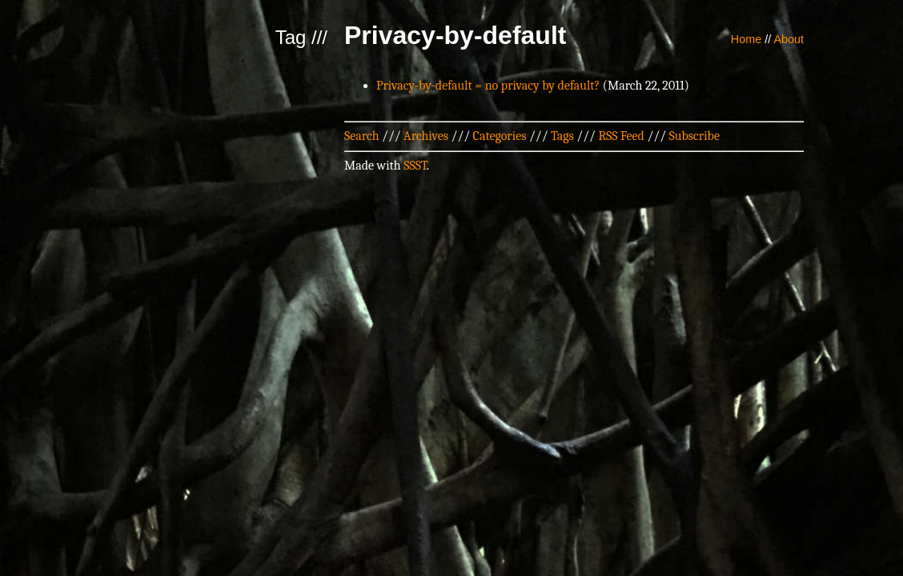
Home (746, 39)
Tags (562, 136)
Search (361, 136)
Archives (425, 136)
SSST (415, 165)
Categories (500, 136)
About (788, 39)
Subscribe (694, 136)
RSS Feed (621, 136)
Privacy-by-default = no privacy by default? (488, 85)
